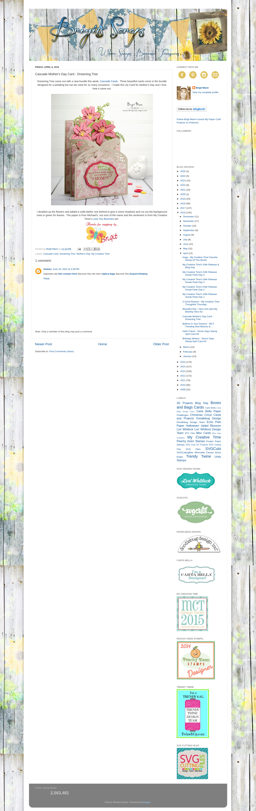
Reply (47, 278)
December (189, 216)
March (186, 347)
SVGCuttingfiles (185, 452)
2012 (183, 375)
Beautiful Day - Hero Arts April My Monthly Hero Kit (199, 310)
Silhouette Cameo (204, 452)
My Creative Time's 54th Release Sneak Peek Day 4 (199, 273)
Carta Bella (210, 408)
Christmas (196, 414)
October (187, 225)
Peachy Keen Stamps (191, 441)
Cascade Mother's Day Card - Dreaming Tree (197, 318)
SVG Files (193, 449)
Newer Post (43, 344)
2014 (183, 366)
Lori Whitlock (185, 429)
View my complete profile (205, 92)
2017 (183, 208)
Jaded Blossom (211, 425)
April (186, 253)
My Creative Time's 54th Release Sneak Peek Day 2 (199, 288)
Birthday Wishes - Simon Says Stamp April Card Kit (198, 340)
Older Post (161, 344)
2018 (183, 203)
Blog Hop (201, 403)
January (187, 356)
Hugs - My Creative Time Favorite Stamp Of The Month (199, 258)
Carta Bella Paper (208, 411)
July (185, 239)
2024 (183, 176)
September (189, 230)
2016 (183, 212)
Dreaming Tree (67, 253)
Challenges (183, 415)
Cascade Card (50, 253)
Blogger (147, 802)
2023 (183, 180)
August (187, 235)
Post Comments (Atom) (61, 351)
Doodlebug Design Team (191, 422)
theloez (48, 269)
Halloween (192, 425)
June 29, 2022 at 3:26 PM (66, 269)
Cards (199, 407)
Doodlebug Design (208, 418)
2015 (183, 362)
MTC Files (190, 433)
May (185, 248)
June (186, 244)
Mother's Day (83, 253)
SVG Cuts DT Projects (197, 445)
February (188, 351)
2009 (183, 389)
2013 (183, 371)
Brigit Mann (202, 87)
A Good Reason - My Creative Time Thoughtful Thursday (200, 303)
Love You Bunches (103, 218)
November (189, 221)
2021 (183, 189)
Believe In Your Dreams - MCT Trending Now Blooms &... (198, 325)
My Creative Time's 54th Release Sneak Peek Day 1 (199, 295)
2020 (183, 194)
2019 (183, 198)
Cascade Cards (109, 81)
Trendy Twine (198, 456)
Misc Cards (203, 432)
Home (102, 344)
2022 (183, 185)
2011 (183, 380)
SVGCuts (213, 448)
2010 (183, 385)
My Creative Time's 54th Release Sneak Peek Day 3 (199, 280)
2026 (183, 171)
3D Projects (185, 403)
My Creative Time (100, 253)
